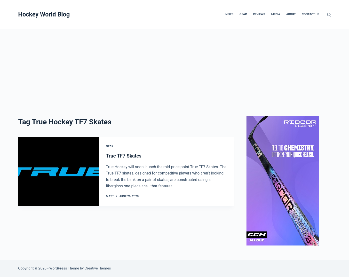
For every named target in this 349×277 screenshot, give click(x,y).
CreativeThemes (98, 268)
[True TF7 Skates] (58, 171)
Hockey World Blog (44, 14)
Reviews (259, 14)
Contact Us (310, 14)
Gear (243, 14)
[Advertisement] (174, 65)
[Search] (329, 14)
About (291, 14)
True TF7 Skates (124, 156)
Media (275, 14)
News (229, 14)
